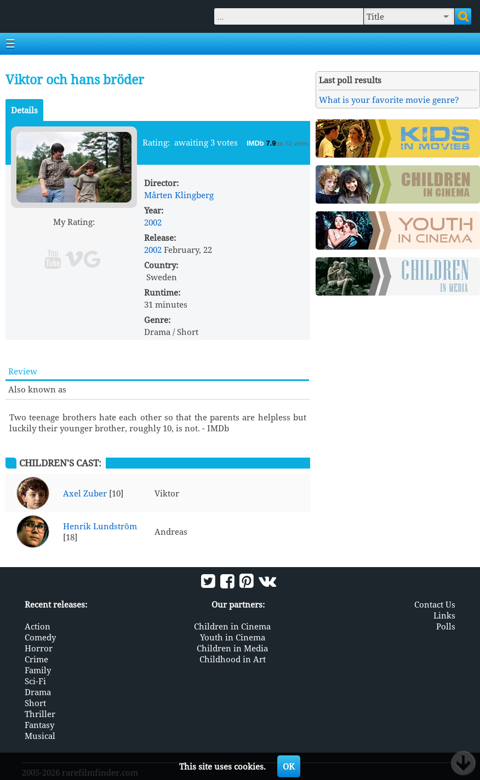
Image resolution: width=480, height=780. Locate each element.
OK (289, 766)
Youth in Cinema (232, 637)
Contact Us (434, 604)
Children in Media (232, 648)
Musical (40, 735)
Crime (36, 659)
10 (116, 234)
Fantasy (39, 724)
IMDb (256, 143)
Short (35, 702)
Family (38, 670)
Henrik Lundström (100, 526)
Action (37, 626)
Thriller (40, 713)
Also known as (37, 389)
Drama (38, 691)
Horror (39, 648)
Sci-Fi (35, 680)
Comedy (40, 637)
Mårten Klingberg (179, 194)
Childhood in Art (232, 659)
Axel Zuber (85, 493)
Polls (445, 626)
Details (24, 110)
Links (444, 615)
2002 (153, 222)
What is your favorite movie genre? (389, 99)
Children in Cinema (232, 626)
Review (22, 371)
